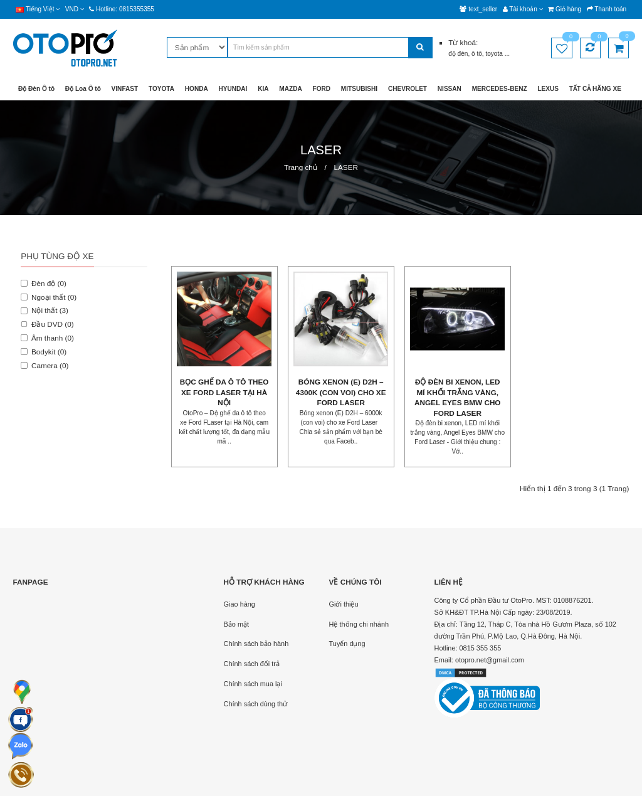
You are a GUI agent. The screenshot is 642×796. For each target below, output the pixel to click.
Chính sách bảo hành (256, 643)
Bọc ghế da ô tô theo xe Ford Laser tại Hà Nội (224, 392)
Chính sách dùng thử (256, 704)
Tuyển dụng (347, 643)
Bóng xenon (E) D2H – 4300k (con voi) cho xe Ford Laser (341, 392)
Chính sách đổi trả (252, 663)
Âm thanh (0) (47, 338)
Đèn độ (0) (43, 283)
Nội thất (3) (44, 310)
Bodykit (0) (43, 352)
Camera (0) (44, 365)
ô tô (476, 53)
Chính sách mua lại (253, 683)
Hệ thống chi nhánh (359, 624)
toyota (494, 53)
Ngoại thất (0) (48, 297)
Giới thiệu (344, 604)
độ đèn (458, 53)
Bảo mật (237, 624)
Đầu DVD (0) (47, 324)
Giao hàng (239, 604)
